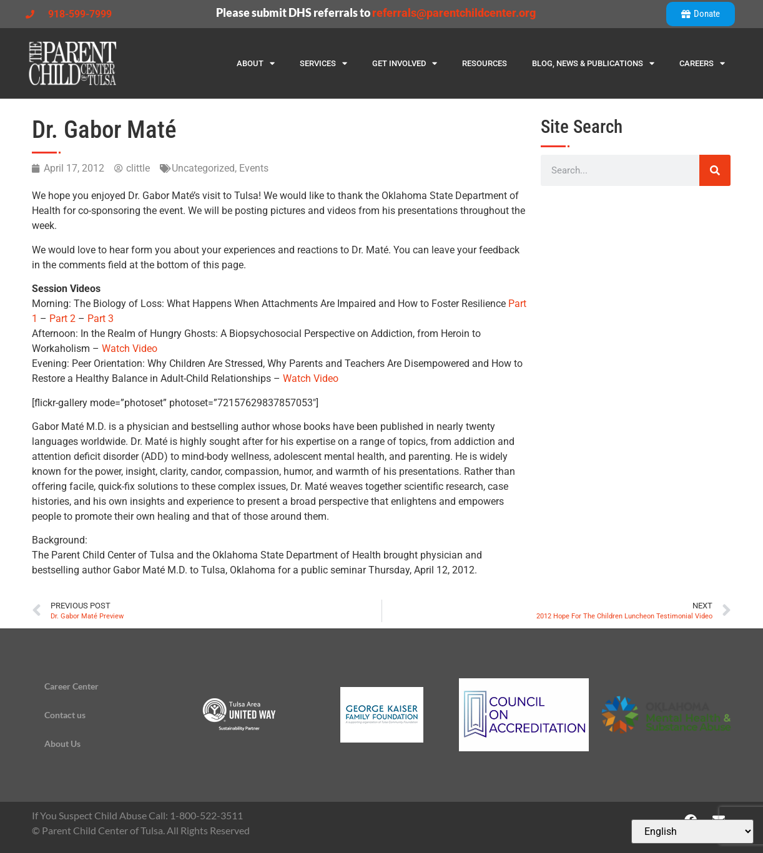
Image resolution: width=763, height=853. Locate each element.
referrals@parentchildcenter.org (454, 12)
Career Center (71, 686)
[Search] (715, 170)
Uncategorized (203, 168)
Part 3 (100, 318)
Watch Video (129, 348)
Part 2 (62, 318)
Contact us (65, 714)
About (256, 63)
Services (323, 63)
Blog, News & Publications (593, 63)
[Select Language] (692, 831)
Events (253, 168)
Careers (702, 63)
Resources (484, 63)
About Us (62, 743)
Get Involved (404, 63)
